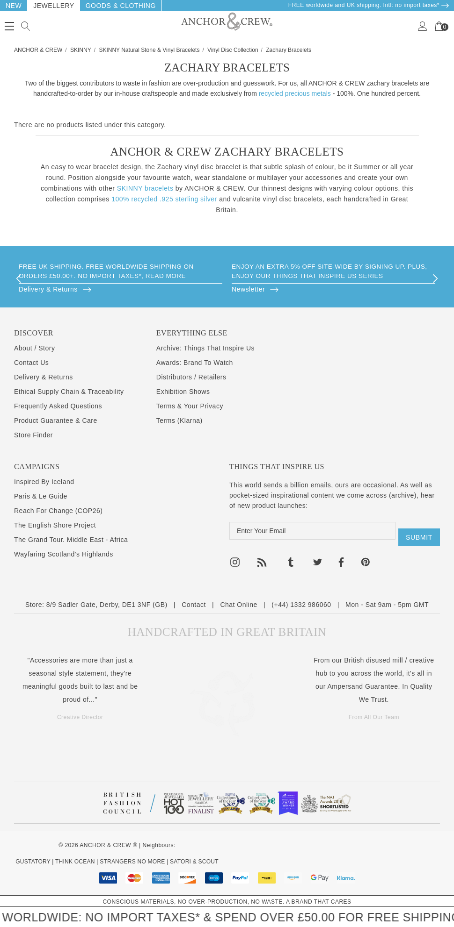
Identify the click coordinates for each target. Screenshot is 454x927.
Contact (194, 604)
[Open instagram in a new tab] (235, 556)
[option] (120, 278)
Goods (98, 5)
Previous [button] (18, 278)
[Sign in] (422, 26)
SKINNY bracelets (145, 188)
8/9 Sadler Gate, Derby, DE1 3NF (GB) (107, 604)
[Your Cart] (439, 26)
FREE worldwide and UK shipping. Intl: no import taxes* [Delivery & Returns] (368, 5)
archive (402, 495)
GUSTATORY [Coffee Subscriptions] (32, 861)
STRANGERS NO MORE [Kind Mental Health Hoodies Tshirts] (132, 861)
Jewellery (53, 5)
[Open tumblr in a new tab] (290, 556)
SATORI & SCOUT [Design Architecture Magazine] (194, 861)
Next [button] (435, 278)
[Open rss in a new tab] (262, 556)
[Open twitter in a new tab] (317, 556)
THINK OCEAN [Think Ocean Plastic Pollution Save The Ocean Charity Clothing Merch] (75, 861)
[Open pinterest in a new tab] (365, 556)
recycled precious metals (295, 93)
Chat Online (238, 604)
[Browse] (120, 289)
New (14, 5)
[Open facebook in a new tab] (341, 556)
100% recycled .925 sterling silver (164, 199)
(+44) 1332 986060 (301, 604)
